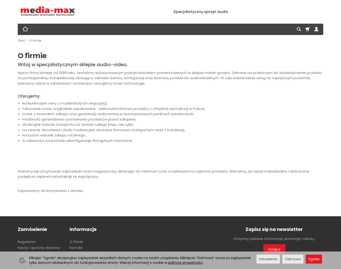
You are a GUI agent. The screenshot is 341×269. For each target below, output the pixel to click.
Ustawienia (268, 259)
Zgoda (313, 259)
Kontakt (76, 247)
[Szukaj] (298, 29)
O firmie (76, 241)
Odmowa (293, 259)
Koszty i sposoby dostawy (39, 247)
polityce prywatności (185, 262)
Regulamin (27, 241)
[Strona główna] (48, 11)
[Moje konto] (316, 29)
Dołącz (274, 249)
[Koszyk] (307, 29)
